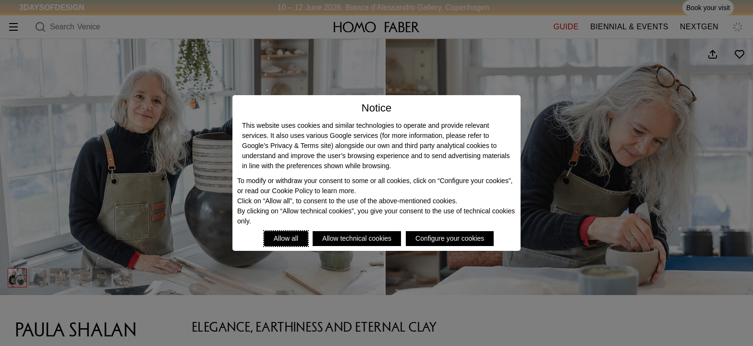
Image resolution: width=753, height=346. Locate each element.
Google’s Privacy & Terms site (286, 145)
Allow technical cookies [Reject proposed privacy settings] (356, 238)
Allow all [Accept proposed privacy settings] (286, 238)
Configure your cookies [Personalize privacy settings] (449, 238)
